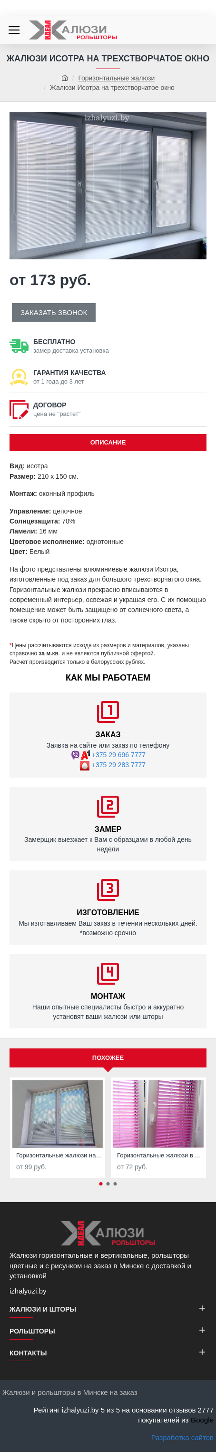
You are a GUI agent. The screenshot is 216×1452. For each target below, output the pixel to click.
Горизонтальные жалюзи (116, 78)
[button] (101, 1183)
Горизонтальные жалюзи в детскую (160, 1155)
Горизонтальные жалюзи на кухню (59, 1155)
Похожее (108, 1057)
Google (202, 1420)
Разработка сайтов (182, 1437)
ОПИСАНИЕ (108, 442)
